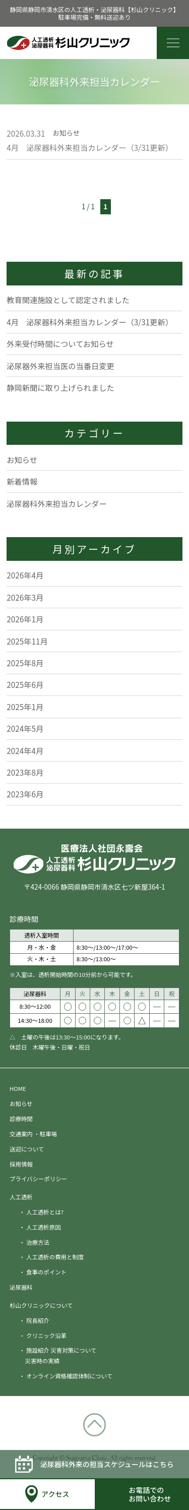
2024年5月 (25, 728)
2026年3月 (25, 597)
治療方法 (37, 1242)
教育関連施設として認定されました (68, 299)
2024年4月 (25, 750)
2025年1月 (25, 706)
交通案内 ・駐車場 (33, 1134)
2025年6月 (25, 684)
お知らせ (22, 459)
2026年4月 (25, 574)
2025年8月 (25, 662)
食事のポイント (46, 1272)
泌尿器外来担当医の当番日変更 (60, 365)
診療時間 (21, 1119)
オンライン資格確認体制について (69, 1376)
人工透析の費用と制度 (55, 1257)
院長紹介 (37, 1320)
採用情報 (21, 1164)
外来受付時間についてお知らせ (60, 343)
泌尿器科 (21, 1287)
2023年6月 (25, 793)
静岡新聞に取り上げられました (60, 387)
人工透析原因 (43, 1227)
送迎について (27, 1149)
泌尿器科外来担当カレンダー (56, 503)
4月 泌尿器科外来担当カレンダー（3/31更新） (90, 147)
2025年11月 (27, 641)
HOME (18, 1088)
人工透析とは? (45, 1212)
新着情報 (22, 481)
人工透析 (21, 1197)
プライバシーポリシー (38, 1179)
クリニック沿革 (46, 1335)
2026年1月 (25, 618)
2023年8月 (25, 772)
